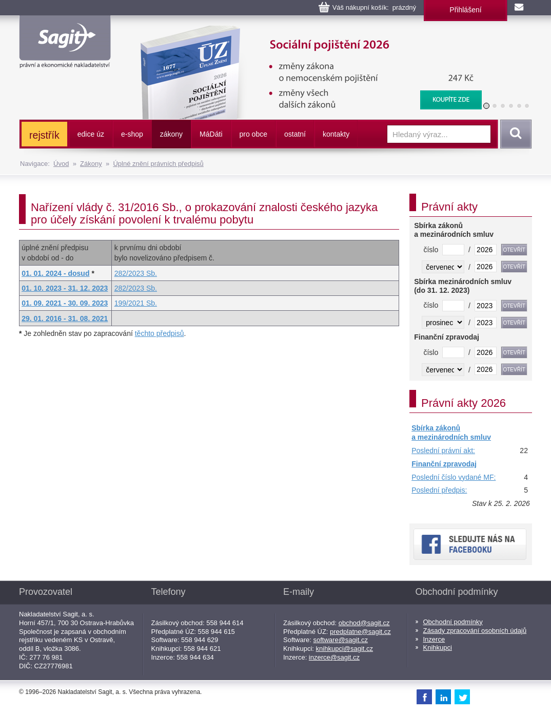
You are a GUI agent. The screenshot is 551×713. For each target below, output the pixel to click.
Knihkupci (437, 647)
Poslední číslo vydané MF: (453, 477)
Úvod (61, 163)
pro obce (253, 134)
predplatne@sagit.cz (360, 631)
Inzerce (434, 639)
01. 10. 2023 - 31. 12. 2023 (65, 288)
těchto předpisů (159, 333)
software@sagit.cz (340, 640)
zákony (171, 134)
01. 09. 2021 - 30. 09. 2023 (65, 303)
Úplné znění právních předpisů (158, 163)
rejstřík (44, 135)
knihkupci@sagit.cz (344, 648)
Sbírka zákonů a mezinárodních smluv (451, 432)
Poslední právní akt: (443, 450)
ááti (211, 134)
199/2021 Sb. (135, 303)
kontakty (336, 134)
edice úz (90, 134)
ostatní (295, 134)
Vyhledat (514, 134)
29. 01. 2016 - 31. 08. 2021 (65, 318)
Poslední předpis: (439, 490)
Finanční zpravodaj (444, 464)
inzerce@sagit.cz (334, 657)
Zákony (91, 163)
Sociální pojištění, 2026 (304, 31)
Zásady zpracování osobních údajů (475, 630)
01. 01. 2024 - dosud (55, 273)
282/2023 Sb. (135, 273)
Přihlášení (465, 10)
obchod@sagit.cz (364, 623)
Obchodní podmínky (453, 622)
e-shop (132, 134)
